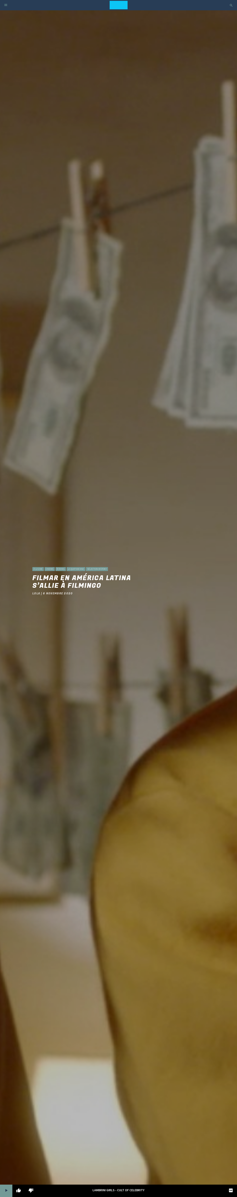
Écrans (61, 569)
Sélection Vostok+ (97, 569)
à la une (38, 569)
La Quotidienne (76, 569)
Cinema (49, 569)
